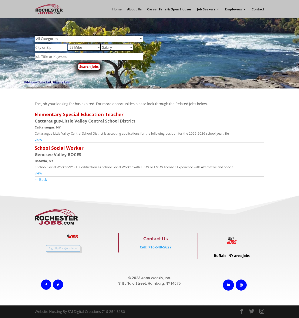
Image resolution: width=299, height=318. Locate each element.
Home (117, 9)
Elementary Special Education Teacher (79, 114)
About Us (134, 9)
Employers (233, 9)
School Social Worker (59, 148)
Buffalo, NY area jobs (232, 255)
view (38, 139)
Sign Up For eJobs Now (59, 248)
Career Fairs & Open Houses (169, 9)
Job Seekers (206, 9)
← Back (41, 179)
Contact (258, 9)
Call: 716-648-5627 (156, 247)
